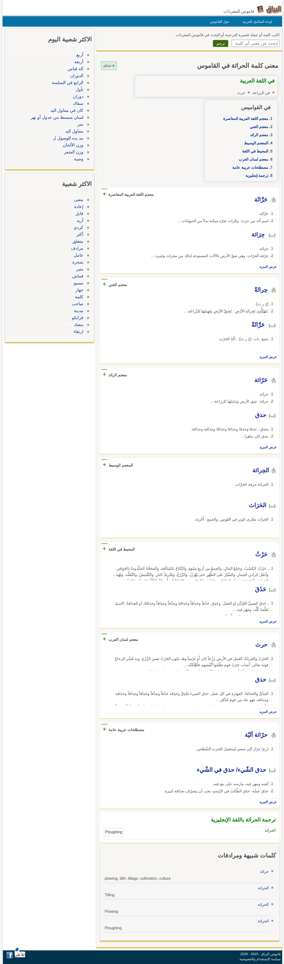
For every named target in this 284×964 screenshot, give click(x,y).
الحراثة (262, 888)
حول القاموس (218, 21)
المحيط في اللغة (254, 151)
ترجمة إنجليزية (255, 176)
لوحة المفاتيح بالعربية (256, 21)
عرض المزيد (266, 267)
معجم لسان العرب (252, 159)
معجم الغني (258, 127)
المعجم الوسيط (255, 143)
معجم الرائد (258, 135)
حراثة (263, 871)
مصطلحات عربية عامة (249, 167)
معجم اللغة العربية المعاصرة (244, 119)
